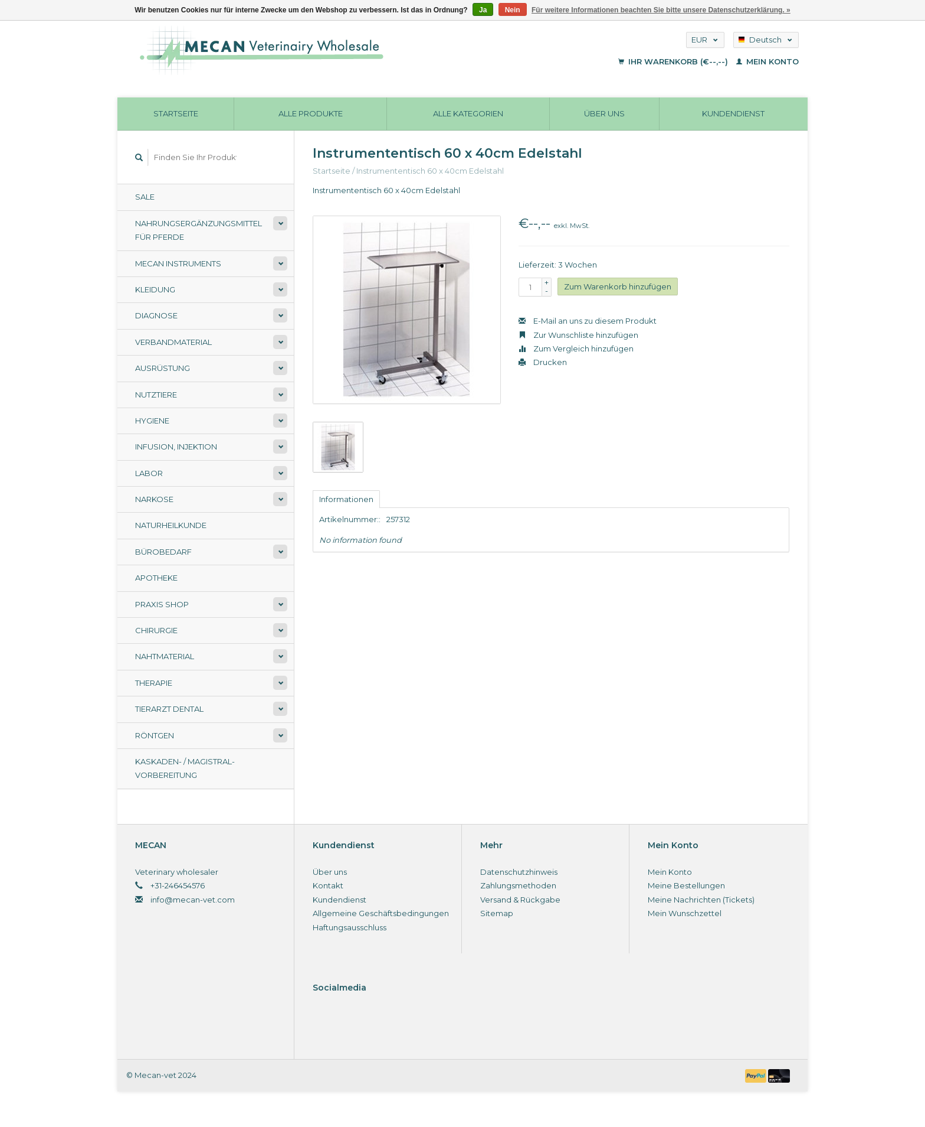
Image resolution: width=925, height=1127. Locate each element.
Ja (483, 10)
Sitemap (496, 913)
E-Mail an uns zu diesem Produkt (588, 320)
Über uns (604, 113)
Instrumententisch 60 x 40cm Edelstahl (430, 170)
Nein (512, 10)
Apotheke (156, 577)
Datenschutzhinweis (518, 872)
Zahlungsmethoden (518, 885)
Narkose (154, 499)
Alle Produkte (310, 113)
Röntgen (154, 735)
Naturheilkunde (170, 525)
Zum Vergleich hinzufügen (576, 348)
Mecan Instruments (178, 263)
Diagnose (156, 315)
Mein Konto (767, 61)
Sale (145, 196)
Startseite (175, 113)
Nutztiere (156, 394)
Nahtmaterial (164, 656)
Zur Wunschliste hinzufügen (578, 335)
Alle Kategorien (468, 113)
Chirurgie (156, 630)
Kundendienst (733, 113)
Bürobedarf (163, 551)
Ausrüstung (162, 368)
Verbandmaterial (173, 342)
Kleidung (155, 289)
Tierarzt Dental (169, 709)
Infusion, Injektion (176, 446)
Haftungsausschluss (349, 927)
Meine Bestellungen (686, 885)
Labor (149, 473)
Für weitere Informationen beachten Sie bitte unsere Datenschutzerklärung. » (661, 10)
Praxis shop (162, 604)
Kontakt (328, 885)
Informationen (346, 499)
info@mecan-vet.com (192, 899)
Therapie (153, 683)
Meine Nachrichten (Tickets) (701, 899)
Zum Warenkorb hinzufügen (617, 286)
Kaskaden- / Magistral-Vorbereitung (185, 768)
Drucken (543, 362)
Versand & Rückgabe (520, 899)
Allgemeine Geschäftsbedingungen (381, 913)
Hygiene (152, 420)
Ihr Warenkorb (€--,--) (674, 61)
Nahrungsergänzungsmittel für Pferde (198, 230)
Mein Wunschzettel (684, 913)
